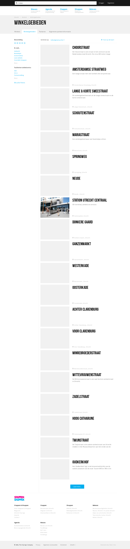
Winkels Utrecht (72, 508)
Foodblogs (43, 528)
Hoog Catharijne (83, 418)
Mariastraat (80, 134)
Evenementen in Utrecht (22, 526)
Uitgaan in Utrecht (46, 511)
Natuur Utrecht (97, 517)
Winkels (17, 32)
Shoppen (70, 505)
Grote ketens (18, 56)
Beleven (95, 505)
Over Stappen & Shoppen (22, 508)
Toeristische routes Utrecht (102, 515)
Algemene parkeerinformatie (60, 32)
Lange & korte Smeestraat (90, 91)
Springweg (79, 156)
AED (15, 71)
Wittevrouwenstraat (86, 374)
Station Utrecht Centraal (89, 200)
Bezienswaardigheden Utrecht (103, 508)
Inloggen (101, 3)
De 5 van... (43, 530)
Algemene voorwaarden (50, 545)
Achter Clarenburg (85, 309)
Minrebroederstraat (86, 353)
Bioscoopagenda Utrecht (22, 528)
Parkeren (42, 32)
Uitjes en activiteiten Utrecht (102, 513)
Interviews (43, 532)
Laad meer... (77, 487)
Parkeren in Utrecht (73, 513)
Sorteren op (45, 40)
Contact (16, 517)
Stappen (43, 505)
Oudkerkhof (80, 462)
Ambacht (17, 51)
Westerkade (80, 265)
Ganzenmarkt (81, 244)
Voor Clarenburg (84, 331)
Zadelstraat (80, 396)
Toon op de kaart (107, 40)
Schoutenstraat (83, 113)
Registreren (111, 3)
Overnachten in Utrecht (48, 513)
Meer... (16, 63)
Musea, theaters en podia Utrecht (104, 511)
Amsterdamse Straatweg (89, 69)
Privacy (38, 545)
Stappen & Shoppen (21, 505)
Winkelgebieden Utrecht (74, 511)
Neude (76, 178)
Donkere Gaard (82, 222)
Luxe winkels (18, 58)
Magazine (17, 511)
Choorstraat (81, 47)
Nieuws (43, 522)
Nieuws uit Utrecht (46, 526)
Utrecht (73, 545)
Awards (16, 515)
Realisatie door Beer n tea (108, 545)
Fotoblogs (43, 535)
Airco (16, 73)
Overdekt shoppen (20, 60)
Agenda (17, 522)
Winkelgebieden (30, 32)
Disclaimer (63, 545)
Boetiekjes (17, 53)
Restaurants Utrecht (47, 508)
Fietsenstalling (19, 75)
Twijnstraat (80, 440)
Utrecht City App (19, 513)
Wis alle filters (19, 83)
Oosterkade (80, 287)
